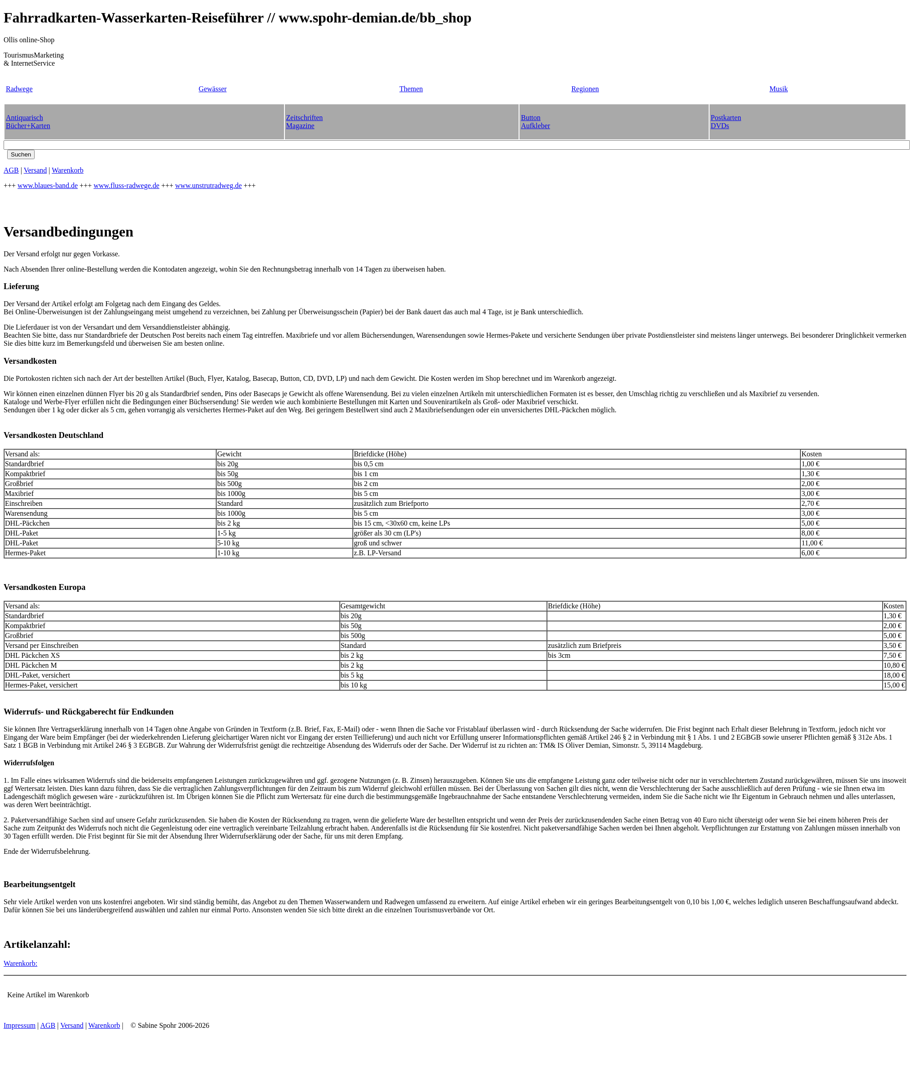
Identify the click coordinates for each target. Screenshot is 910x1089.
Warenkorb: (20, 963)
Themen (411, 89)
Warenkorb (68, 170)
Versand (35, 170)
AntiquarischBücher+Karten (28, 121)
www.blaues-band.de (48, 185)
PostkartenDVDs (726, 121)
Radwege (19, 89)
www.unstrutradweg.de (208, 185)
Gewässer (212, 89)
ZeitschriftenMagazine (304, 121)
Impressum (20, 1025)
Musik (778, 89)
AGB (11, 170)
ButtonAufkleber (535, 121)
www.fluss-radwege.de (126, 185)
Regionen (585, 89)
